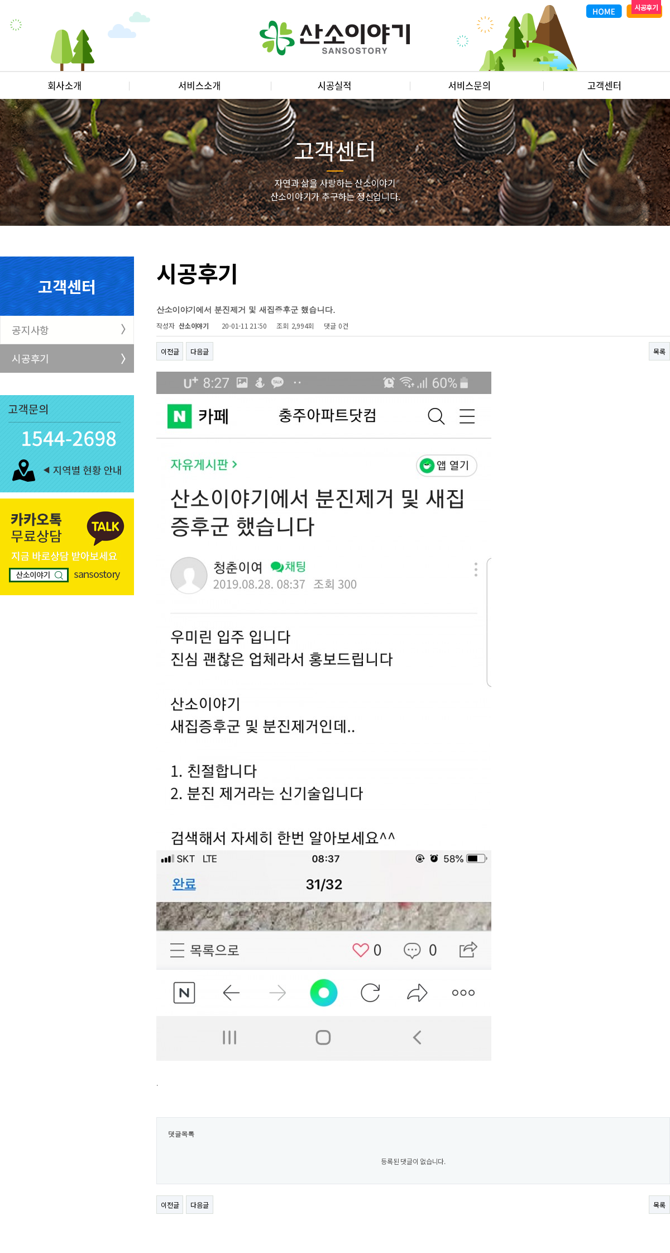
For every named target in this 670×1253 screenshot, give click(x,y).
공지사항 (30, 329)
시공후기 (30, 358)
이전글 (170, 351)
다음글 (199, 351)
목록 (659, 351)
